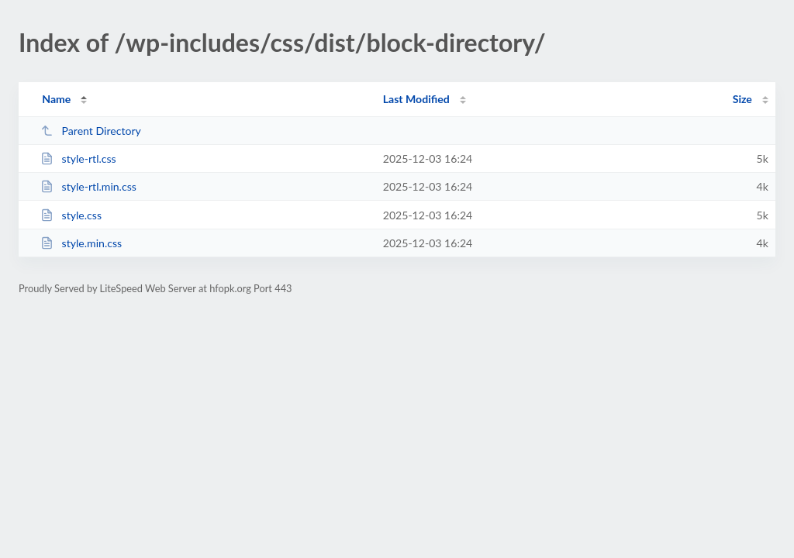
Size (742, 98)
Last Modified (416, 98)
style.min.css (81, 243)
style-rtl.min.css (88, 186)
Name (56, 98)
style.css (71, 215)
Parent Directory (90, 130)
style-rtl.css (78, 158)
